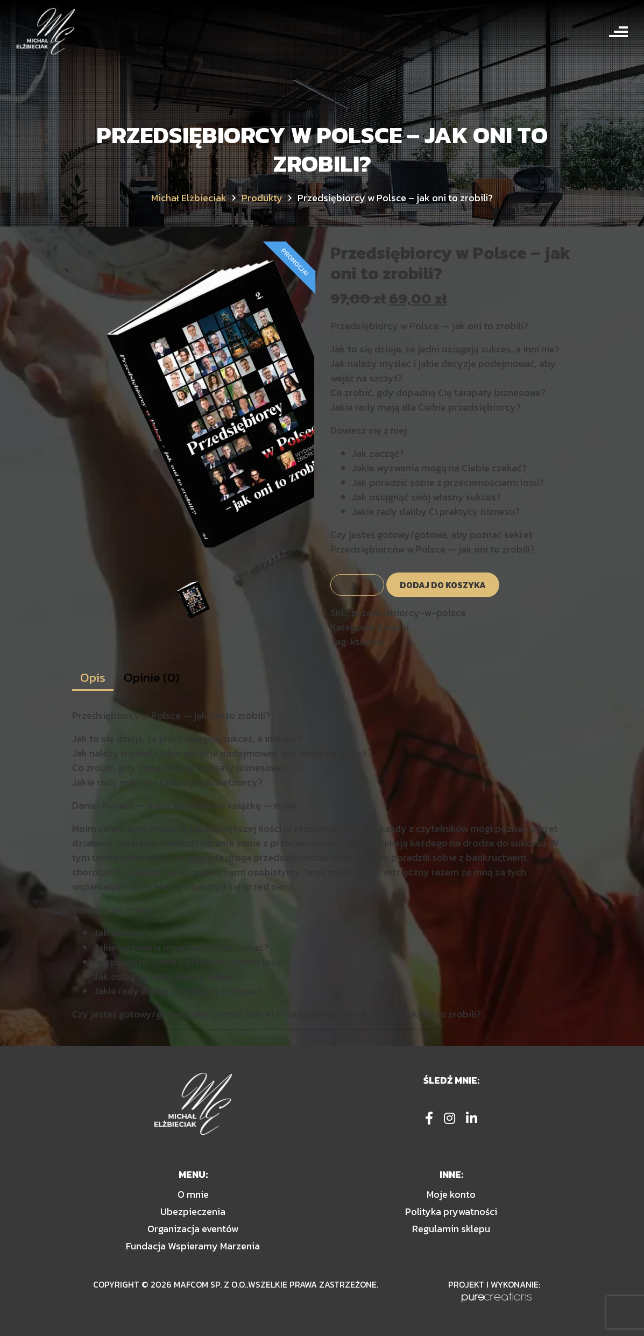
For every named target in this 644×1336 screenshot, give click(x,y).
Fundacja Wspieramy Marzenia (193, 1246)
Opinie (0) (152, 677)
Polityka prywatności (451, 1211)
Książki (393, 627)
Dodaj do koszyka (443, 584)
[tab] (93, 678)
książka (366, 641)
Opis (92, 677)
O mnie (193, 1194)
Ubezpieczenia (192, 1211)
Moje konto (451, 1194)
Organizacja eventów (192, 1228)
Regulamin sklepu (451, 1228)
